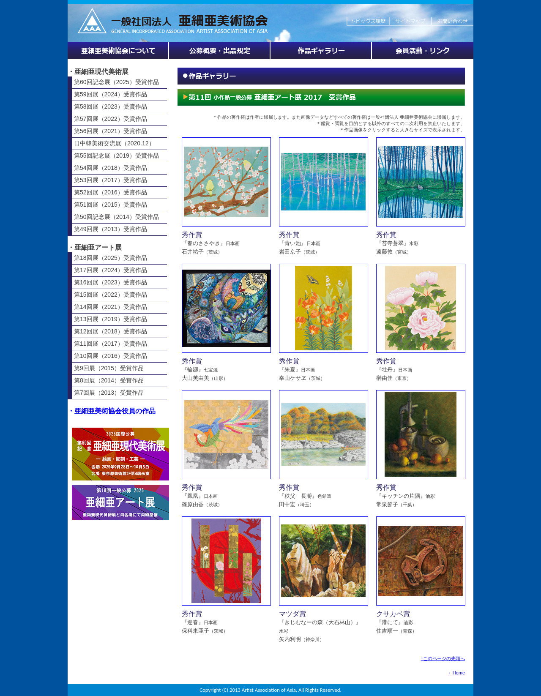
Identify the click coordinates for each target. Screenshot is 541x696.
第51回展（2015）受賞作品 (110, 204)
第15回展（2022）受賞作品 (110, 294)
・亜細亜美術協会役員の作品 (112, 411)
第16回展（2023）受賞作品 (110, 282)
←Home (456, 672)
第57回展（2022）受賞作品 (110, 118)
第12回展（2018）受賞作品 (110, 331)
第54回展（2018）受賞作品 (110, 167)
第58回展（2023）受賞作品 (110, 106)
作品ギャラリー (321, 50)
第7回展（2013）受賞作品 (109, 392)
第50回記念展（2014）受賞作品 (116, 216)
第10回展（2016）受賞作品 (110, 355)
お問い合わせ (452, 17)
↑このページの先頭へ (443, 658)
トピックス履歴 (368, 17)
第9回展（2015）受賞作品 (109, 368)
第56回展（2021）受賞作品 (110, 131)
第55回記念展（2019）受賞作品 (116, 155)
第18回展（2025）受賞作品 (110, 257)
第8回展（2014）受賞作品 (109, 380)
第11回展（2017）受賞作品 (110, 343)
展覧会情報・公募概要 (219, 50)
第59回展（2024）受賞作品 (110, 94)
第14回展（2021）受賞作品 (110, 306)
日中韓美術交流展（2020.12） (114, 143)
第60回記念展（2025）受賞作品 (116, 82)
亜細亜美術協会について (118, 50)
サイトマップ (410, 17)
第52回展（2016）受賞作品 (110, 192)
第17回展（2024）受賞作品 (110, 270)
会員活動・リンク (422, 50)
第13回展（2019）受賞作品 (110, 319)
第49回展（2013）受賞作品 (110, 229)
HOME (207, 17)
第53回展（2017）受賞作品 (110, 180)
